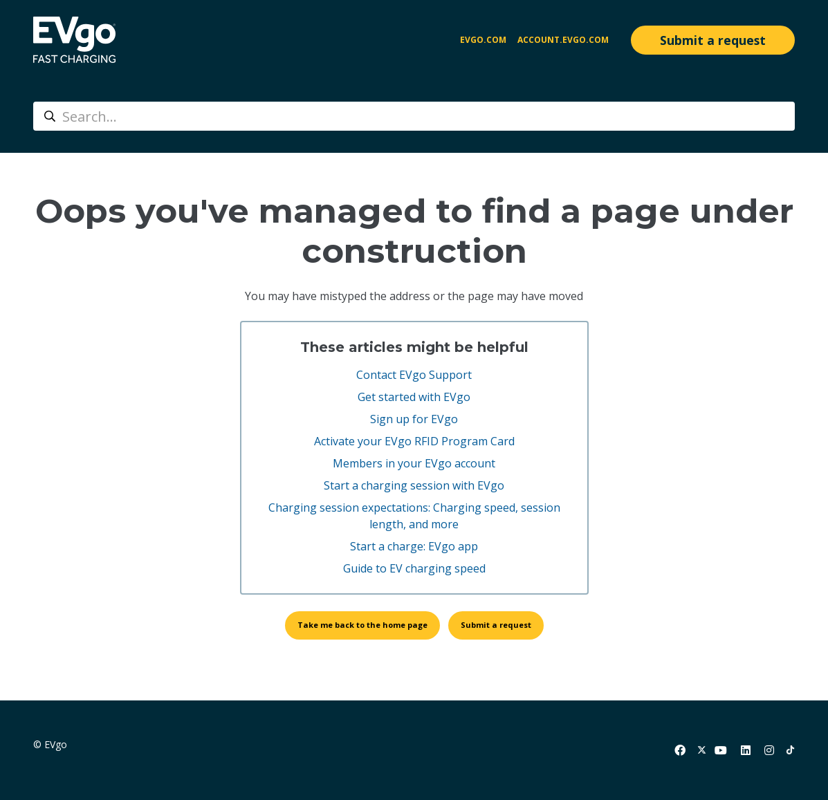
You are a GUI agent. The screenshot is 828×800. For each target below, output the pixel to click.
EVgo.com (483, 40)
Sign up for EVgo (414, 419)
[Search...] (414, 116)
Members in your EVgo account (414, 463)
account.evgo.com (563, 40)
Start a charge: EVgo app (414, 546)
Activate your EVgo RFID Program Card (414, 441)
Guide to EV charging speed (414, 568)
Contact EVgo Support (414, 374)
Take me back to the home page (362, 625)
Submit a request (713, 40)
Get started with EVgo (414, 396)
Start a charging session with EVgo (414, 485)
